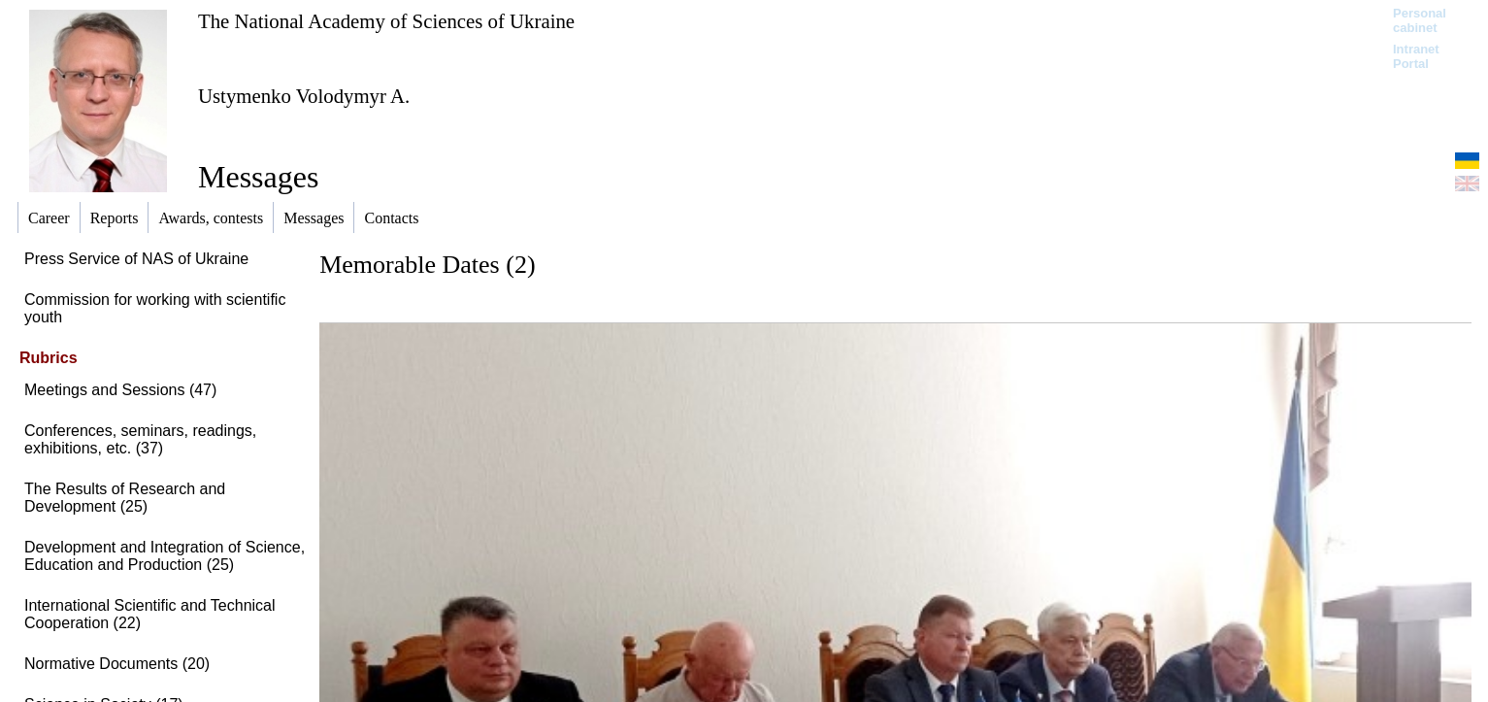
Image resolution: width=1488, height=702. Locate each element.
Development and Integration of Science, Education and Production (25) (164, 556)
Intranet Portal (1416, 56)
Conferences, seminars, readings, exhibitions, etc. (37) (140, 439)
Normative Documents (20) (117, 663)
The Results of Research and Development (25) (124, 498)
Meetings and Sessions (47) (120, 390)
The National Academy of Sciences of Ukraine (386, 21)
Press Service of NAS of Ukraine (136, 259)
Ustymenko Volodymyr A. (304, 95)
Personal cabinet (1419, 20)
